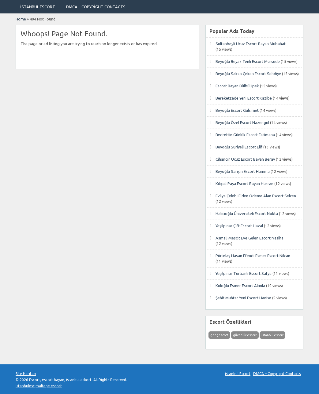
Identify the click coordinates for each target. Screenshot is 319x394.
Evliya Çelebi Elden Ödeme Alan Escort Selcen (256, 196)
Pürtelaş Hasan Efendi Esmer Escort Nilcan (253, 256)
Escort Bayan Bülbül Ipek (237, 86)
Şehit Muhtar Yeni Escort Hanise (243, 298)
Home (21, 19)
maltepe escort (49, 386)
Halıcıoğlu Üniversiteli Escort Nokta (247, 213)
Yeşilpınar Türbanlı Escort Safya (244, 273)
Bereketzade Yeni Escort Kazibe (244, 98)
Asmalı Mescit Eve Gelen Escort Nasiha (249, 238)
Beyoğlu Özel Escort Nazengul (242, 122)
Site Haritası (26, 374)
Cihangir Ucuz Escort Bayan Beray (245, 159)
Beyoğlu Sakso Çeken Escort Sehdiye (248, 73)
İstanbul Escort (37, 7)
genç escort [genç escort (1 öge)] (219, 335)
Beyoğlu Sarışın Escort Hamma (243, 171)
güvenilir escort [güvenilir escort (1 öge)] (245, 335)
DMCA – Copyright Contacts (96, 7)
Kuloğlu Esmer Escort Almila (240, 285)
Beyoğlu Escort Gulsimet (237, 110)
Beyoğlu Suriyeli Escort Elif (239, 147)
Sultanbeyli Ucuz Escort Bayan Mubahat (251, 44)
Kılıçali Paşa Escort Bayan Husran (244, 183)
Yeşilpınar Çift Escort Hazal (239, 226)
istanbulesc (25, 386)
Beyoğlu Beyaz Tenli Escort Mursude (248, 61)
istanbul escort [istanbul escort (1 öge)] (272, 335)
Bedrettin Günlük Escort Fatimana (245, 135)
